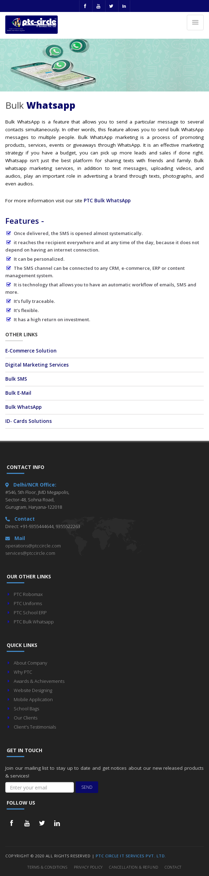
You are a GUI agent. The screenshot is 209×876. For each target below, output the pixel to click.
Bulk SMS (16, 379)
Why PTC (23, 672)
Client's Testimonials (35, 727)
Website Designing (33, 690)
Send (87, 787)
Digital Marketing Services (37, 365)
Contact (173, 867)
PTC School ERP (30, 612)
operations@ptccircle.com (33, 545)
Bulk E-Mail (18, 393)
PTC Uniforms (28, 603)
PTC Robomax (28, 594)
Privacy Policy (88, 867)
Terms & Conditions (47, 867)
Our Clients (25, 718)
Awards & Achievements (39, 681)
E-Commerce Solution (31, 351)
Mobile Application (33, 699)
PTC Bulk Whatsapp (34, 621)
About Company (30, 663)
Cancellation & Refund (133, 867)
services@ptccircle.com (30, 553)
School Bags (26, 708)
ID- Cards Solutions (28, 421)
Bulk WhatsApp (23, 407)
